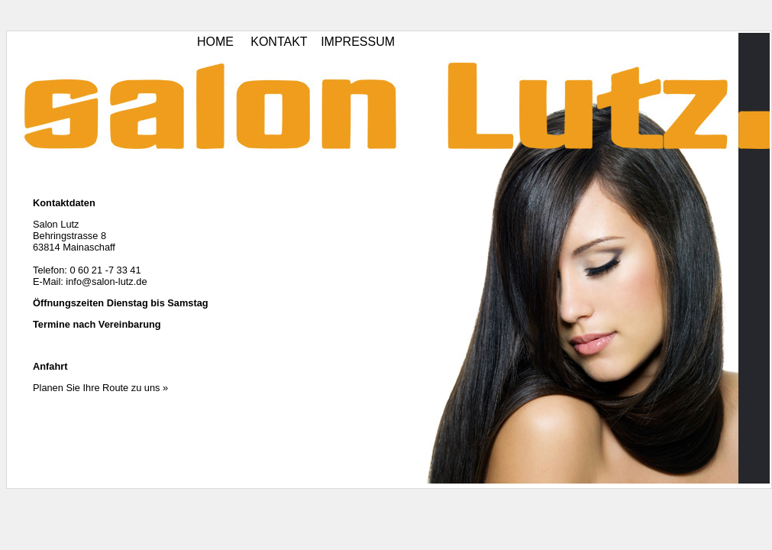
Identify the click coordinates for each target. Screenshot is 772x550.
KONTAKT (278, 41)
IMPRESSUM (358, 41)
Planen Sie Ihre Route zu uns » (100, 387)
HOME (215, 41)
